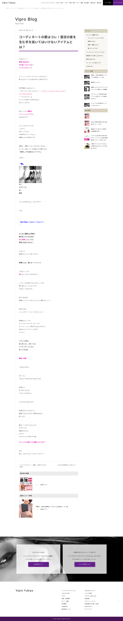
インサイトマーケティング (94, 52)
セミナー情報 (79, 2)
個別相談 (99, 2)
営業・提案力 (92, 45)
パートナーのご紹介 (92, 62)
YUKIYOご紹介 (59, 2)
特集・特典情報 (66, 598)
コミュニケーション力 (94, 38)
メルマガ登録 (88, 593)
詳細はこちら (43, 484)
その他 (88, 66)
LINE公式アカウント (90, 590)
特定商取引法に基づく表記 (92, 603)
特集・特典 (72, 2)
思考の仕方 (89, 59)
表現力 (90, 41)
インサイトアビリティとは (47, 2)
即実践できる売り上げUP (93, 55)
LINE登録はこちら (38, 564)
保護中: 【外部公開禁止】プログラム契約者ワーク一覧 (52, 506)
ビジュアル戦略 (18, 8)
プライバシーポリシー (90, 601)
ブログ (66, 2)
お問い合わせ (88, 606)
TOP (118, 600)
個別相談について (66, 609)
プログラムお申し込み (90, 596)
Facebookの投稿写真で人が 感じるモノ (66, 465)
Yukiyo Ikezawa (57, 618)
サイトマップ (88, 609)
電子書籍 (86, 2)
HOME (7, 8)
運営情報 (87, 598)
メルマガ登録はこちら (84, 564)
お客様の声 (93, 2)
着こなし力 (24, 8)
